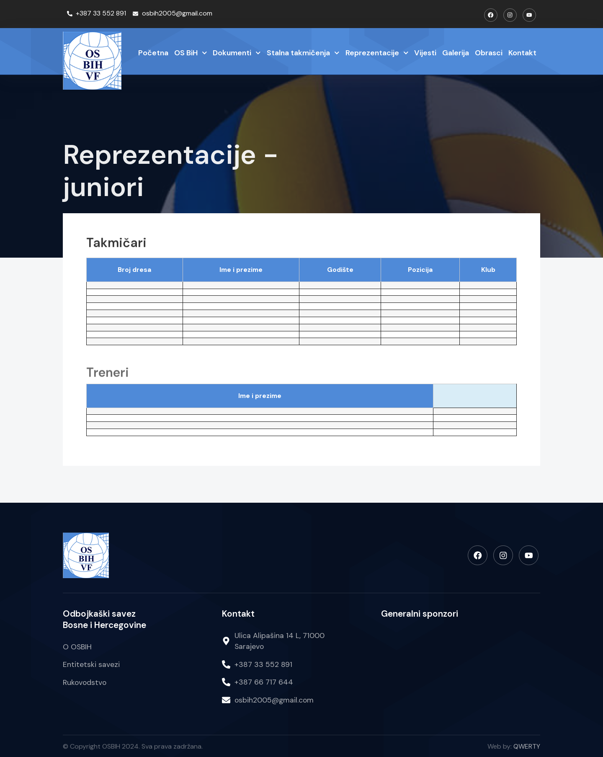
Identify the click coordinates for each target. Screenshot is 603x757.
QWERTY (526, 745)
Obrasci (488, 52)
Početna (153, 52)
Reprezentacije (377, 53)
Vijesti (425, 52)
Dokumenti (237, 53)
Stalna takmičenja (303, 53)
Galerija (455, 52)
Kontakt (522, 52)
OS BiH (190, 53)
